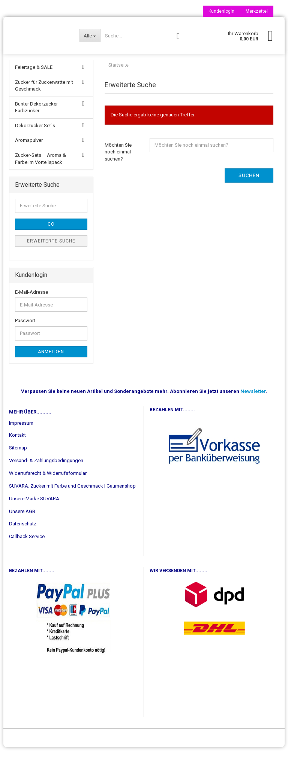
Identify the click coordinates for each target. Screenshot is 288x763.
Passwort (25, 336)
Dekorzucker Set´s (35, 141)
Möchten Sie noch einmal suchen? (118, 167)
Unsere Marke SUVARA (34, 514)
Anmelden (51, 367)
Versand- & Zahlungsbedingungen (46, 476)
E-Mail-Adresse (31, 308)
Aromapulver (29, 156)
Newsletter (253, 407)
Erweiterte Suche (51, 256)
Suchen (249, 191)
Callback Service (27, 552)
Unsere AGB (22, 527)
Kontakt (17, 451)
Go (51, 239)
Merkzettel (257, 11)
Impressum (21, 439)
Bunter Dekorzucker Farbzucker (36, 123)
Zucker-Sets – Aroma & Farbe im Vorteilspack (40, 174)
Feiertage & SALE (33, 83)
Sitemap (18, 463)
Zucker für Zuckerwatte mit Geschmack (44, 101)
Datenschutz (22, 539)
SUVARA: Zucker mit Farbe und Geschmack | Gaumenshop (72, 501)
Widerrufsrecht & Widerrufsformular (48, 489)
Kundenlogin (221, 11)
